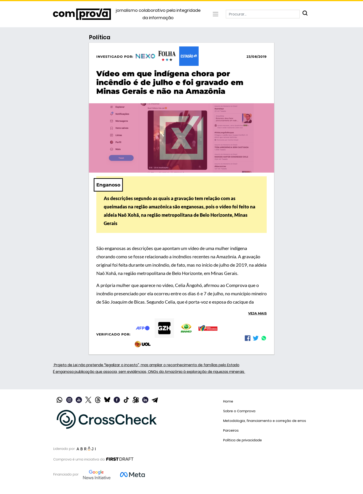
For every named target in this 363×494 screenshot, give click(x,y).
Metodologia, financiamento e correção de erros (264, 420)
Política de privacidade (242, 440)
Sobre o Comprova (239, 411)
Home (228, 401)
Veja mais (257, 313)
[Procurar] (263, 14)
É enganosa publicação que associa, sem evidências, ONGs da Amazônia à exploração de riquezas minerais (149, 371)
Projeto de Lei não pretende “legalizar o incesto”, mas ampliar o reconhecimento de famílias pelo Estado (146, 365)
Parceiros (231, 430)
